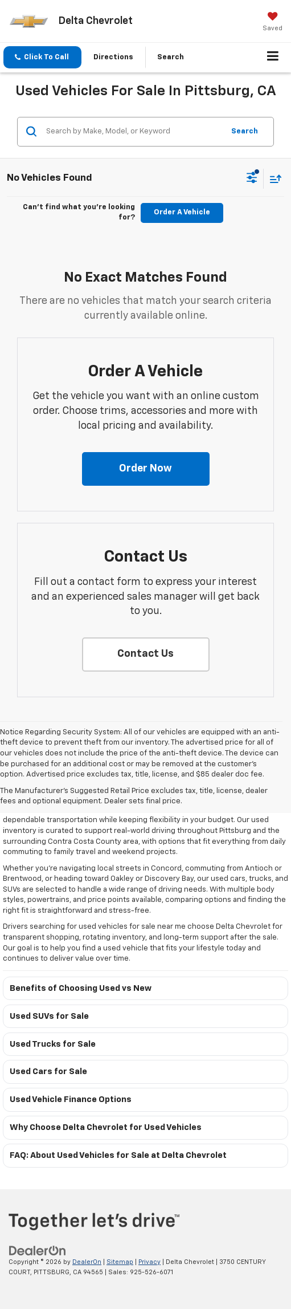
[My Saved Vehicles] (272, 23)
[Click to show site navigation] (273, 57)
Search (244, 131)
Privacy (149, 1262)
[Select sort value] (273, 179)
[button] (42, 57)
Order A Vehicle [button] (182, 212)
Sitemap (119, 1262)
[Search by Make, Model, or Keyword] (133, 131)
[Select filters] (252, 179)
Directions (113, 57)
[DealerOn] (38, 1250)
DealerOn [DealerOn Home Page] (86, 1262)
